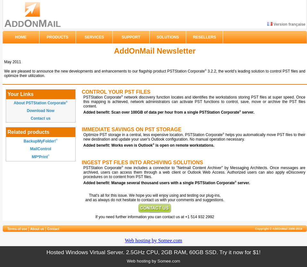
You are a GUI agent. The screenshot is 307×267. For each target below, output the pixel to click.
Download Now (40, 110)
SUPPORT (131, 37)
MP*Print (40, 157)
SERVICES (94, 37)
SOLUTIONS (168, 37)
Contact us (41, 118)
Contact (53, 229)
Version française (286, 24)
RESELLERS (204, 37)
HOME (21, 37)
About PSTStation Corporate (41, 103)
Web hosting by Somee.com (153, 240)
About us (37, 229)
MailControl (40, 149)
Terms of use (17, 229)
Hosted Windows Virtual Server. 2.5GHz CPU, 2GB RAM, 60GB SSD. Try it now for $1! (153, 252)
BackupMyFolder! (40, 141)
